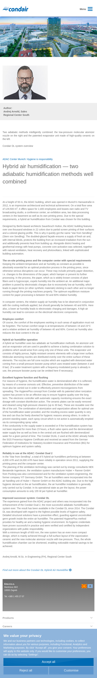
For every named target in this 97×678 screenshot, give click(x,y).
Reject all (25, 670)
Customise (71, 670)
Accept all (48, 662)
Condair (15, 9)
